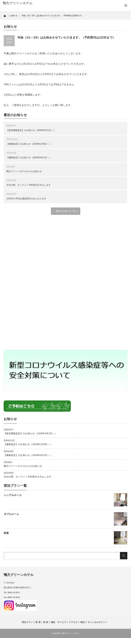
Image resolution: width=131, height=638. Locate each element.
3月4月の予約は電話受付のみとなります (26, 198)
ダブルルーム (11, 514)
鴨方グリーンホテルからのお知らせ (24, 171)
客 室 (37, 622)
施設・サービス (58, 622)
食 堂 (45, 622)
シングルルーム (13, 495)
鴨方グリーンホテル (71, 633)
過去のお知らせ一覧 (66, 211)
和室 (6, 533)
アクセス (73, 622)
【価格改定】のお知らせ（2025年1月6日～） (28, 144)
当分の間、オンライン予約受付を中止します (28, 185)
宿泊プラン (27, 622)
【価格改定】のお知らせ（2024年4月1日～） (28, 157)
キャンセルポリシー (97, 622)
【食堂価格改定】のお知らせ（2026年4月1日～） (31, 130)
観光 (82, 622)
